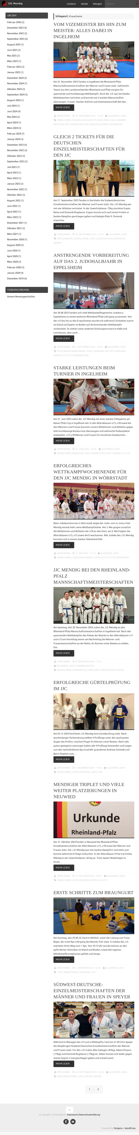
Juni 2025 (12, 50)
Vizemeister (115, 124)
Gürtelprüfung (81, 772)
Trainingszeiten (85, 665)
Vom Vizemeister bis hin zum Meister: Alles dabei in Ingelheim (89, 30)
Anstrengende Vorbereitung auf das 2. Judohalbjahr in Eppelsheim (91, 261)
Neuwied (84, 880)
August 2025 (13, 44)
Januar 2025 (13, 72)
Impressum (72, 1114)
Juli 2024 (12, 105)
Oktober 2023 (14, 156)
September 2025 (15, 39)
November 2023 (15, 150)
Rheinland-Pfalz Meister (85, 124)
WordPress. (130, 1128)
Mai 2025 (12, 55)
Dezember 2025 (15, 27)
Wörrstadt (122, 557)
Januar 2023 (13, 183)
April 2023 (12, 172)
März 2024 (12, 128)
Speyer (120, 670)
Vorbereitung (80, 355)
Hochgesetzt (89, 120)
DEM (59, 238)
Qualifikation (104, 238)
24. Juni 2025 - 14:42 (85, 449)
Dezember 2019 (15, 278)
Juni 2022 (12, 206)
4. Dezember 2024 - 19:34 (88, 768)
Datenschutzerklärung (89, 1114)
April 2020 (12, 256)
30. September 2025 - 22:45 (89, 234)
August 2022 (13, 200)
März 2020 (12, 261)
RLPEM (93, 880)
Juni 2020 (12, 250)
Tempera (118, 1128)
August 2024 (13, 100)
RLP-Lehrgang (117, 351)
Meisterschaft (61, 124)
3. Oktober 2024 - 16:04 (87, 968)
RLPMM (104, 124)
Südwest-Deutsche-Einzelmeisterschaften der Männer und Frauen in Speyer (91, 990)
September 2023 (15, 161)
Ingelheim (103, 120)
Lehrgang (98, 351)
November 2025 (15, 33)
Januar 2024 (13, 139)
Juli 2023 (12, 167)
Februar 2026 (14, 22)
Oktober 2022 (14, 195)
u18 (128, 453)
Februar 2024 (14, 133)
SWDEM (57, 243)
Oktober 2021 (14, 228)
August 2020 (13, 245)
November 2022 (15, 189)
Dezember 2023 (15, 144)
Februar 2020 (14, 267)
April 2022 (12, 211)
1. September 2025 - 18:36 (89, 347)
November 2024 (15, 83)
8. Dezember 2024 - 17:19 (88, 661)
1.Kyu (60, 972)
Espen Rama (63, 116)
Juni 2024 (12, 111)
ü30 (100, 772)
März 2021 (12, 234)
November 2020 (15, 239)
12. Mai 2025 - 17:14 (85, 553)
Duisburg (68, 238)
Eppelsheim (63, 351)
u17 (69, 355)
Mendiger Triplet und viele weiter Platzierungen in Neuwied (88, 790)
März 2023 (12, 178)
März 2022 (12, 217)
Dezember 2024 (15, 78)
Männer (121, 120)
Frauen (76, 120)
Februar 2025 (14, 66)
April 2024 (12, 122)
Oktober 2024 (14, 89)
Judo (123, 116)
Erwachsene (64, 120)
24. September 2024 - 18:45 (89, 1072)
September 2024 (15, 94)
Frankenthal (79, 670)
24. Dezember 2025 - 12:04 (89, 116)
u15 (64, 355)
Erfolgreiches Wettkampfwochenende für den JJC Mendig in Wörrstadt (90, 471)
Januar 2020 (13, 273)
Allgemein (113, 116)
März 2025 (12, 61)
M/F (107, 351)
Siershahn (119, 238)
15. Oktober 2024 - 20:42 (88, 876)
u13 (103, 557)
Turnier (115, 453)
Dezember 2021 (15, 222)
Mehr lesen (64, 107)
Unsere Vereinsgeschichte (21, 296)
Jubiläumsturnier (82, 557)
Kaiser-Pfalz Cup (100, 453)
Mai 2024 (12, 117)
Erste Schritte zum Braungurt (93, 892)
